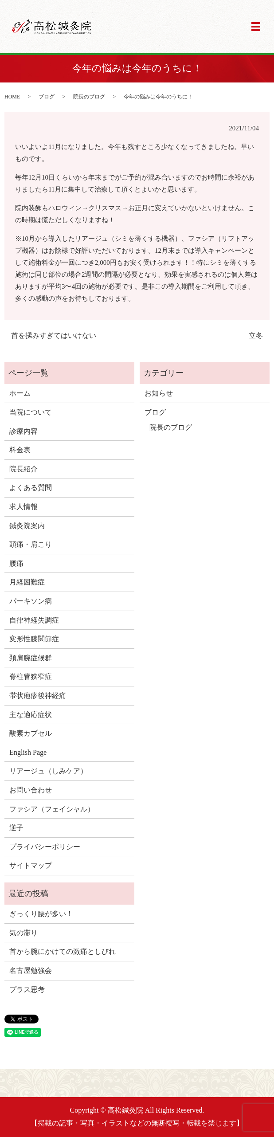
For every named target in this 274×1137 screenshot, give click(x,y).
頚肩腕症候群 (30, 658)
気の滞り (23, 933)
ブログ (47, 97)
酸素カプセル (30, 733)
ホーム (20, 393)
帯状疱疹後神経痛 (37, 695)
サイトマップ (30, 865)
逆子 (16, 827)
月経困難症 (27, 582)
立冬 (256, 335)
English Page (28, 752)
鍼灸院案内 (27, 525)
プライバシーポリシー (44, 847)
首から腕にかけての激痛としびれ (62, 951)
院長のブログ (89, 97)
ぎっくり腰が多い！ (41, 913)
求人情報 (23, 506)
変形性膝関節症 (34, 639)
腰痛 (16, 563)
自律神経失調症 (34, 620)
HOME (12, 97)
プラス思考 (27, 989)
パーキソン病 (30, 601)
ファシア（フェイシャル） (51, 809)
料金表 (20, 450)
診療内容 (23, 431)
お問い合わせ (30, 790)
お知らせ (159, 393)
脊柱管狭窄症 (30, 676)
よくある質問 (30, 487)
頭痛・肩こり (30, 544)
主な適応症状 (30, 714)
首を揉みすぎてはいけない (53, 335)
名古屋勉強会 (30, 970)
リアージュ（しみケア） (48, 771)
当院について (30, 412)
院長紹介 (23, 469)
